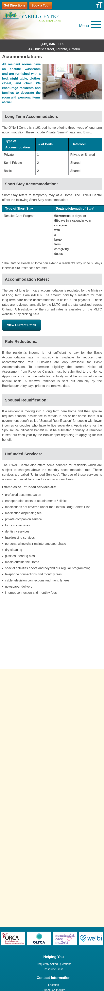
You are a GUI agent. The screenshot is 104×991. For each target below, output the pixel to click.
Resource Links (53, 969)
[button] (90, 26)
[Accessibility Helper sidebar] (99, 4)
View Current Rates (21, 325)
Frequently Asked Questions (53, 964)
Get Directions (14, 5)
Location (53, 984)
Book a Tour (40, 5)
